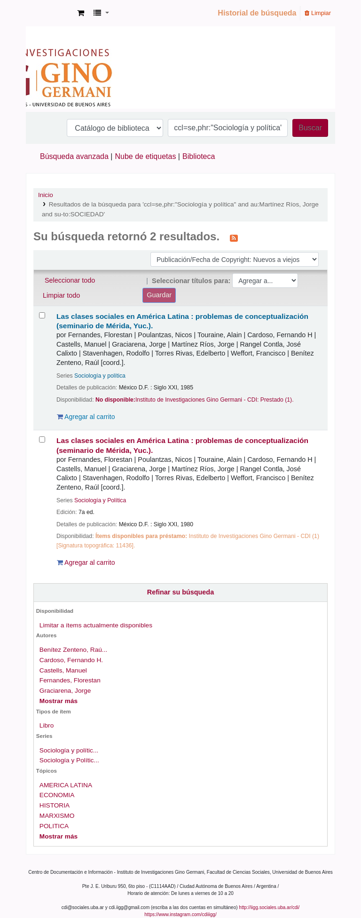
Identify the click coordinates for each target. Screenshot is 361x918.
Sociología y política (100, 375)
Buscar (310, 128)
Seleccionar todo (70, 280)
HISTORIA (54, 805)
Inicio (45, 194)
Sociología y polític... (68, 750)
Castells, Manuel (63, 670)
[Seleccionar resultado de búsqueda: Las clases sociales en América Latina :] (42, 315)
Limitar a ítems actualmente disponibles (95, 625)
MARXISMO (56, 815)
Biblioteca (198, 156)
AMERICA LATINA (65, 785)
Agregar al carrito (86, 416)
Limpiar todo (61, 295)
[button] (80, 13)
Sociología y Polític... (69, 760)
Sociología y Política (100, 500)
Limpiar (318, 12)
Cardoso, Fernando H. (71, 660)
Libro (46, 725)
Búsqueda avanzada (74, 156)
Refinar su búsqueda (180, 592)
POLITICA (54, 826)
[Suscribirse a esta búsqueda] (234, 237)
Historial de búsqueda (257, 13)
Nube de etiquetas (145, 156)
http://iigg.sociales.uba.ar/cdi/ (269, 907)
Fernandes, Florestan (70, 680)
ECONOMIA (56, 795)
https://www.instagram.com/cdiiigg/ (180, 914)
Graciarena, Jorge (65, 690)
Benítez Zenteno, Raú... (73, 649)
